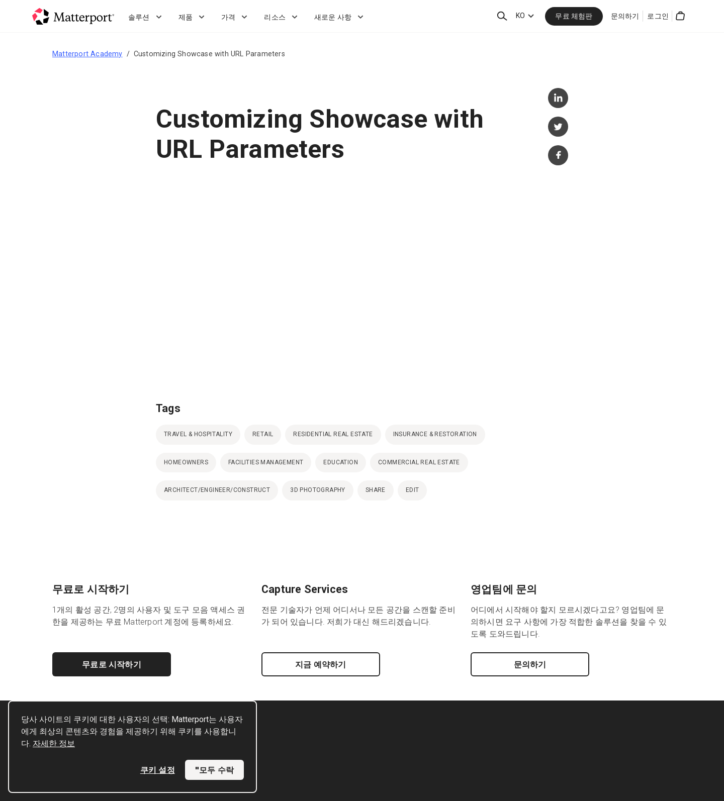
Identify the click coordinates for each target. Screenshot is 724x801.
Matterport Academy (87, 54)
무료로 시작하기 (111, 664)
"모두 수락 (214, 770)
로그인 (658, 16)
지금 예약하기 (320, 664)
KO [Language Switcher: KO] (520, 16)
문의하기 (625, 16)
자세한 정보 (54, 743)
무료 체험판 (573, 16)
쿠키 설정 (157, 770)
